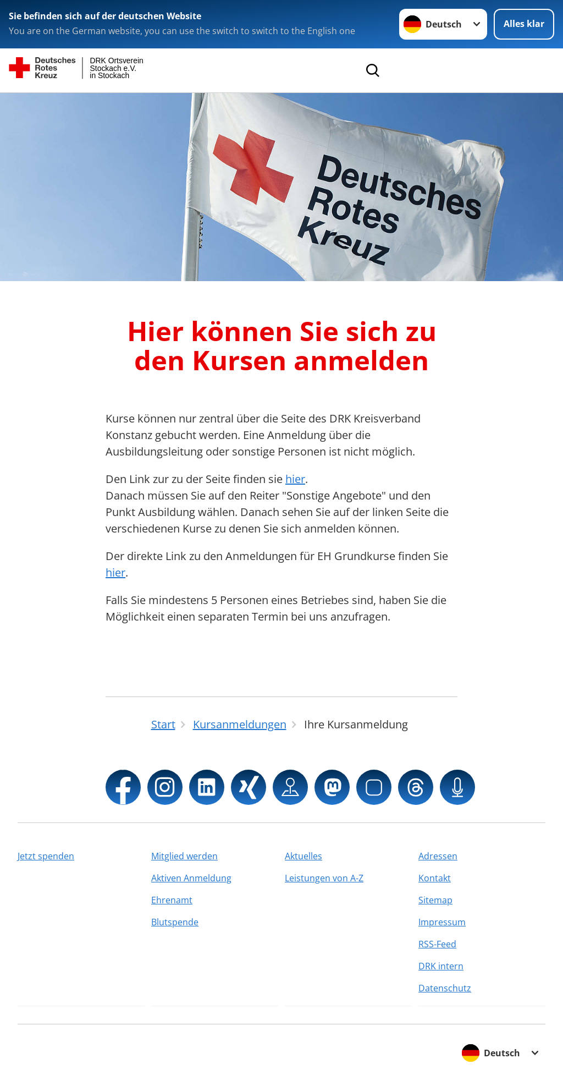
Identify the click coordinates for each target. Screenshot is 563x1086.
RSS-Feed (437, 944)
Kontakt (434, 878)
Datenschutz (444, 988)
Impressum (442, 922)
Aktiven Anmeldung (191, 878)
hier (295, 478)
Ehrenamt (171, 900)
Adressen (437, 856)
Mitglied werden (184, 856)
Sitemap (435, 900)
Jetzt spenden (46, 856)
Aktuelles (303, 856)
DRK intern (440, 966)
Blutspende (174, 922)
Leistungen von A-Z (324, 878)
